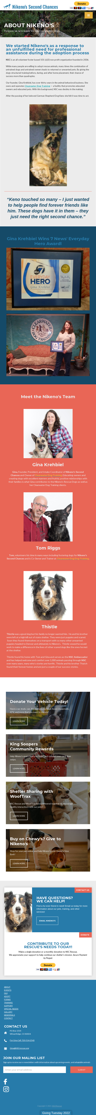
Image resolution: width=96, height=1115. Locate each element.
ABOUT (7, 987)
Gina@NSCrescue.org (19, 1048)
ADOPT (7, 996)
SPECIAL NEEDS (11, 1009)
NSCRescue (57, 1106)
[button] (89, 15)
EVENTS (7, 990)
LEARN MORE (19, 721)
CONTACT (8, 1018)
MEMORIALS (9, 1015)
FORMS (7, 999)
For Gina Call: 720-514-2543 (22, 1040)
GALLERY (8, 1012)
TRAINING (8, 1003)
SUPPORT (8, 1006)
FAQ (6, 993)
